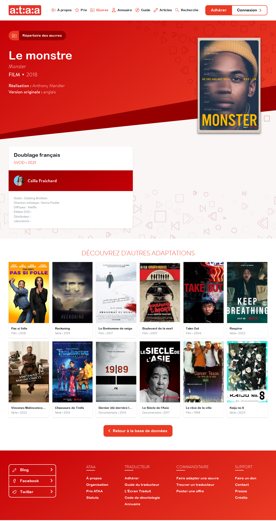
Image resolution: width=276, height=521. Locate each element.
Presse (241, 492)
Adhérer (218, 10)
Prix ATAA (94, 492)
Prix (80, 10)
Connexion (249, 10)
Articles (162, 10)
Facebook (33, 481)
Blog (33, 470)
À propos (61, 10)
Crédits (241, 498)
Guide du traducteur (142, 485)
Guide (142, 10)
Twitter (33, 492)
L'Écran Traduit (138, 492)
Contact (242, 485)
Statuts (92, 498)
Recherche (186, 10)
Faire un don (245, 479)
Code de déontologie (142, 498)
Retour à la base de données (137, 431)
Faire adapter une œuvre (197, 479)
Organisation (97, 485)
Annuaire (121, 10)
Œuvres (99, 10)
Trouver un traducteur (195, 485)
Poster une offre (190, 492)
